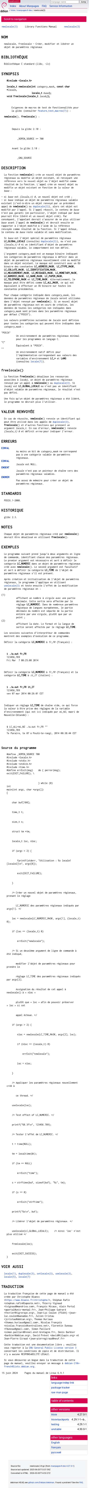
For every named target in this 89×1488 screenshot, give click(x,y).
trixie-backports (60, 1419)
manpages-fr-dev (24, 10)
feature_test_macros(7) (52, 110)
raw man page (59, 1392)
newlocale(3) (10, 26)
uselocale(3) (12, 585)
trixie (13, 10)
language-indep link (62, 1382)
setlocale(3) (45, 1273)
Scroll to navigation (15, 19)
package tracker (60, 1387)
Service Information (60, 6)
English (55, 1442)
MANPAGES (14, 1)
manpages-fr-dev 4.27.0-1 (62, 1466)
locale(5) (10, 1276)
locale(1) (10, 1273)
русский (56, 1452)
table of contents (63, 1400)
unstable (56, 1429)
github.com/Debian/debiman (41, 1482)
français (56, 1447)
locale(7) (36, 361)
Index (13, 6)
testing (55, 1424)
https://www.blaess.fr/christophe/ (27, 1300)
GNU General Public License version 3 (52, 1347)
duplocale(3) (41, 206)
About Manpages (29, 6)
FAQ (44, 6)
